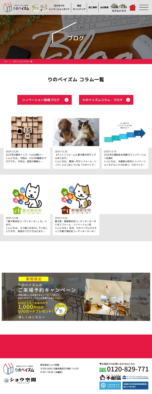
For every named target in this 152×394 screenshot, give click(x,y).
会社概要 (104, 7)
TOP (5, 61)
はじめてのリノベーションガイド (59, 7)
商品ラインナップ (79, 7)
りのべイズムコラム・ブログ (102, 100)
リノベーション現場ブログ (41, 100)
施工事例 (93, 7)
